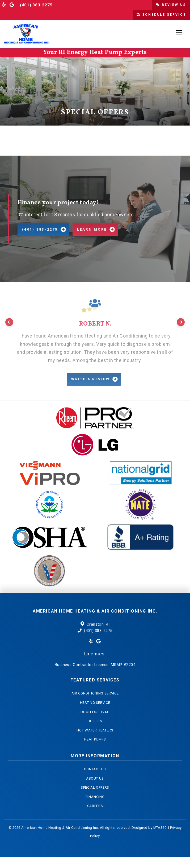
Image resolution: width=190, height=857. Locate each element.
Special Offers (95, 787)
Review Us (171, 5)
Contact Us (95, 769)
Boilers (95, 721)
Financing (95, 797)
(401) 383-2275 (36, 5)
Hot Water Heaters (95, 730)
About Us (95, 778)
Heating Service (95, 703)
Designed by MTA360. (149, 828)
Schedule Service (161, 14)
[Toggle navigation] (179, 33)
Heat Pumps (95, 739)
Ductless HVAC (95, 712)
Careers (95, 806)
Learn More (92, 229)
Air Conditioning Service (95, 693)
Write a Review (90, 379)
